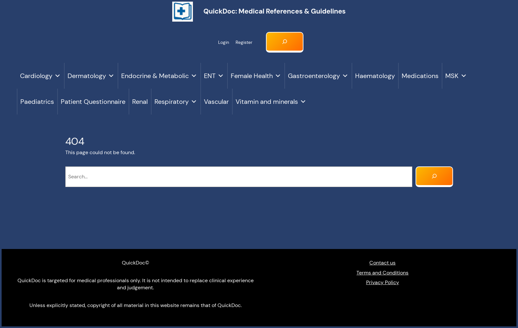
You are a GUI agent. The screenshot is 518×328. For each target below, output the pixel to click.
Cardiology (40, 75)
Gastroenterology (318, 75)
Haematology (375, 76)
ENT (214, 75)
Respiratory (175, 101)
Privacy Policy (382, 282)
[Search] (434, 176)
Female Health (256, 75)
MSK (456, 75)
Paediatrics (37, 101)
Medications (420, 76)
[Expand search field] (284, 42)
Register (244, 42)
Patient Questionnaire (93, 101)
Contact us (382, 262)
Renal (140, 101)
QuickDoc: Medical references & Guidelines (274, 11)
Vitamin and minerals (271, 101)
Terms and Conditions (382, 272)
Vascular (216, 101)
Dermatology (91, 75)
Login (223, 42)
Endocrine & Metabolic (159, 75)
